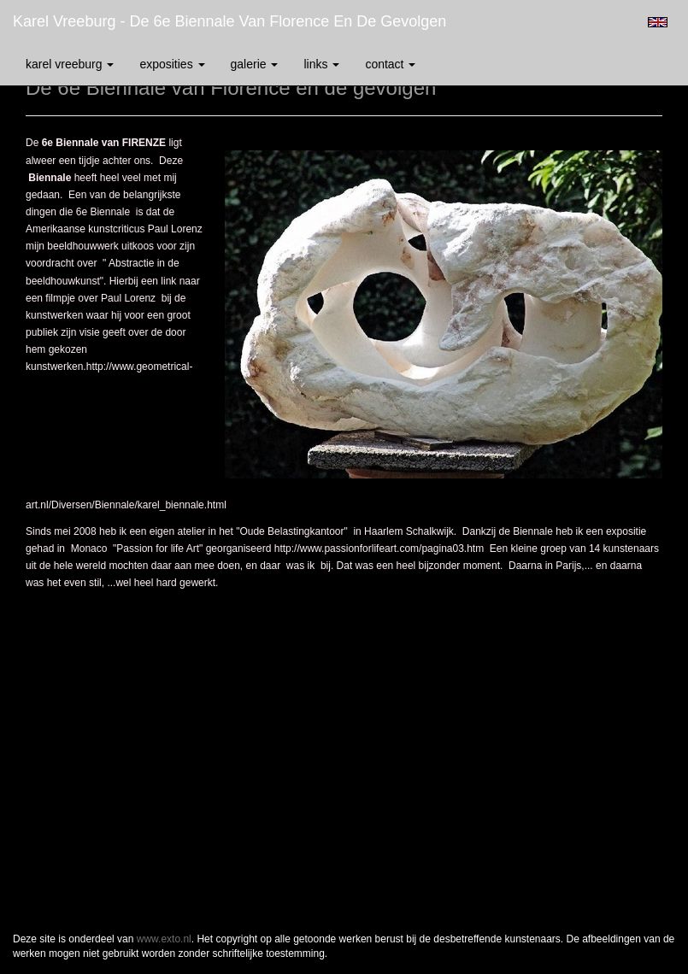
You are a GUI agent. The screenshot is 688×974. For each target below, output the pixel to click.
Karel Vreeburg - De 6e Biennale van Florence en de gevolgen (229, 21)
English (657, 22)
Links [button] (321, 64)
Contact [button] (390, 64)
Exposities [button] (171, 64)
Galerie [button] (255, 64)
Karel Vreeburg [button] (70, 64)
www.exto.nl (164, 939)
